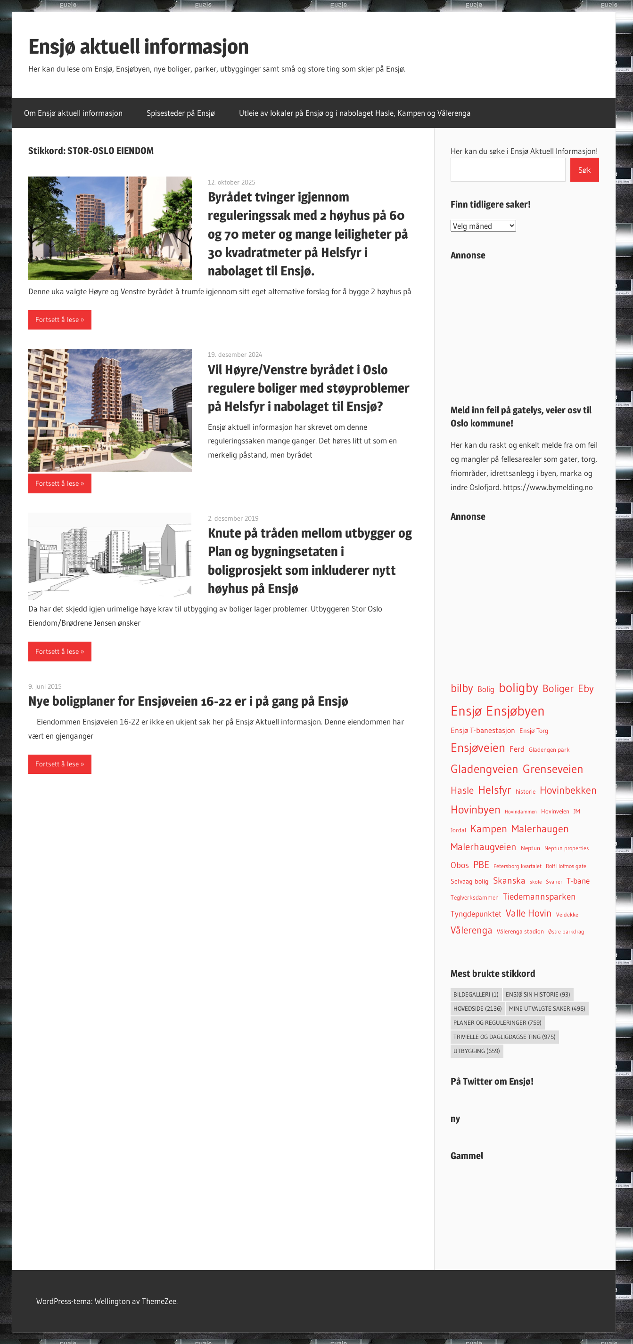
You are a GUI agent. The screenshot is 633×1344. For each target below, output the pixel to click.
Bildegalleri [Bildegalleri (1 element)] (476, 994)
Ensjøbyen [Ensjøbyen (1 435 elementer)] (515, 710)
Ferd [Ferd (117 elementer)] (517, 749)
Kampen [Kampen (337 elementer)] (488, 828)
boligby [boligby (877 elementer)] (518, 687)
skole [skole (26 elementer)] (536, 882)
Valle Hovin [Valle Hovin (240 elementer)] (529, 913)
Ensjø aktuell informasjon (138, 46)
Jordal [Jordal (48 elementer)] (458, 830)
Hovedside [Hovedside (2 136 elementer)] (477, 1008)
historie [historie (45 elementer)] (525, 791)
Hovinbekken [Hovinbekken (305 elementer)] (568, 790)
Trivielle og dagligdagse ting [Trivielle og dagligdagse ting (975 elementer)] (504, 1036)
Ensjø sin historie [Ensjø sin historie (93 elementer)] (538, 994)
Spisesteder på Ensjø (181, 113)
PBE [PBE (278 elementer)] (481, 864)
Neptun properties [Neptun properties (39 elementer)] (566, 848)
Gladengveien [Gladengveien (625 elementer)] (484, 769)
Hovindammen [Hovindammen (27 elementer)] (521, 811)
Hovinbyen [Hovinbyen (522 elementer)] (476, 809)
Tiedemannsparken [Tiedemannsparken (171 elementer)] (539, 896)
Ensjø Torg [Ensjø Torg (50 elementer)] (534, 731)
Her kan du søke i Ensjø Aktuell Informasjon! (524, 151)
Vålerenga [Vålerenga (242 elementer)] (472, 930)
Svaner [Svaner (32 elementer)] (554, 881)
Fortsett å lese (57, 319)
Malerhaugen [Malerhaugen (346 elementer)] (540, 828)
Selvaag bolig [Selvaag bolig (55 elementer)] (470, 881)
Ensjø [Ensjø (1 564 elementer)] (466, 710)
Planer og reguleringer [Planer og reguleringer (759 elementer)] (497, 1022)
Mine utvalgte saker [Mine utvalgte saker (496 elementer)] (547, 1008)
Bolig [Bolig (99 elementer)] (485, 689)
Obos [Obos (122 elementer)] (460, 865)
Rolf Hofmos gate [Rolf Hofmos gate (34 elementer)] (566, 866)
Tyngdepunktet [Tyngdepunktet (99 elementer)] (476, 913)
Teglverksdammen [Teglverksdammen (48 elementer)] (475, 897)
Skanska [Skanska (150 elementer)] (509, 880)
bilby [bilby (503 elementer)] (462, 688)
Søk (584, 170)
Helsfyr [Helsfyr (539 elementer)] (494, 789)
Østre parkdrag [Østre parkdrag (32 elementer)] (566, 931)
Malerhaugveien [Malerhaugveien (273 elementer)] (484, 846)
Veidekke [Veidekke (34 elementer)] (567, 914)
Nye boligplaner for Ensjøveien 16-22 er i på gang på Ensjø (188, 701)
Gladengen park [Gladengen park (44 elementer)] (549, 749)
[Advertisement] (525, 328)
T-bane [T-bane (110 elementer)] (578, 881)
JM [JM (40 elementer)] (577, 811)
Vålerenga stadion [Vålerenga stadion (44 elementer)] (520, 931)
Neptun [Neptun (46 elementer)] (530, 848)
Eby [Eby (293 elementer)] (586, 688)
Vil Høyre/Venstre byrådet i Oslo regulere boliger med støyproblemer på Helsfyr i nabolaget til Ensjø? (309, 388)
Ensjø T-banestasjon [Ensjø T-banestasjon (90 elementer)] (483, 730)
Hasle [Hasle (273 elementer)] (462, 790)
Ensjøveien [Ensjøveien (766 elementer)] (478, 747)
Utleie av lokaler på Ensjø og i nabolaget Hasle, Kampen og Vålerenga (355, 113)
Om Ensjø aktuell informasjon (73, 113)
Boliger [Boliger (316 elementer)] (558, 688)
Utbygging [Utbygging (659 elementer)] (476, 1050)
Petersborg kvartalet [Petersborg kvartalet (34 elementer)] (517, 866)
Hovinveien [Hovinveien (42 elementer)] (555, 811)
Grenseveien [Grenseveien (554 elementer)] (553, 769)
